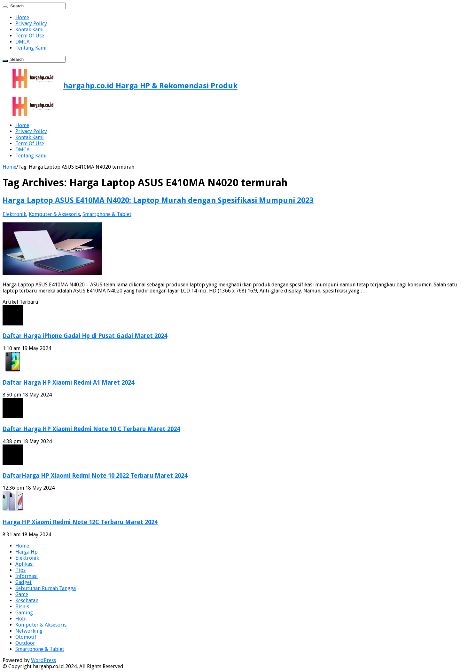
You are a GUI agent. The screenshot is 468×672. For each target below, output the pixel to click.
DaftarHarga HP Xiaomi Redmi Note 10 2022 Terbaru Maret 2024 (95, 475)
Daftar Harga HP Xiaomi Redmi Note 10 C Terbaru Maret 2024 (91, 429)
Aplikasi (24, 564)
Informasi (26, 576)
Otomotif (25, 637)
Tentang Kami (31, 48)
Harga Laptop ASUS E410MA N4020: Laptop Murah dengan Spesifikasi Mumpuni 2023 (158, 200)
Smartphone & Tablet (106, 214)
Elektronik (14, 214)
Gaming (24, 613)
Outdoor (25, 643)
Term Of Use (29, 36)
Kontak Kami (29, 30)
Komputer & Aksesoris (54, 214)
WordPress (43, 660)
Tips (20, 570)
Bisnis (22, 607)
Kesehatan (26, 600)
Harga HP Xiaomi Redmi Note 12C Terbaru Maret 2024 (80, 522)
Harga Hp (26, 552)
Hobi (21, 619)
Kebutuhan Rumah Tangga (45, 588)
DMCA (22, 42)
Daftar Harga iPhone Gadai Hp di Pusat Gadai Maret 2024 (85, 335)
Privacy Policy (31, 23)
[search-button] (5, 7)
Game (21, 594)
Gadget (23, 582)
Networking (29, 631)
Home (22, 17)
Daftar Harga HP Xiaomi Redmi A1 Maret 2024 (68, 382)
